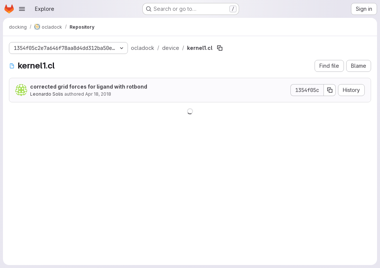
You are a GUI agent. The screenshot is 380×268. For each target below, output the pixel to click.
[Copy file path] (220, 48)
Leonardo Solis (46, 94)
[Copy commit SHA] (330, 90)
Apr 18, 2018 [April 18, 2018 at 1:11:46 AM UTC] (98, 94)
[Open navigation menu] (22, 9)
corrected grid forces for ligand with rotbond (88, 86)
